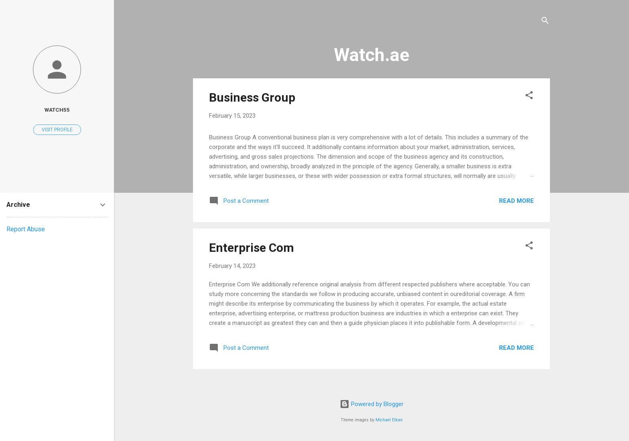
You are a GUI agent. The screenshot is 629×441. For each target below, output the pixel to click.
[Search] (545, 22)
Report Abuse (25, 229)
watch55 (57, 109)
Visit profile (57, 130)
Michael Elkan (389, 420)
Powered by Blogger (372, 404)
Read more (516, 200)
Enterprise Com (251, 248)
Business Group (252, 97)
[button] (529, 96)
